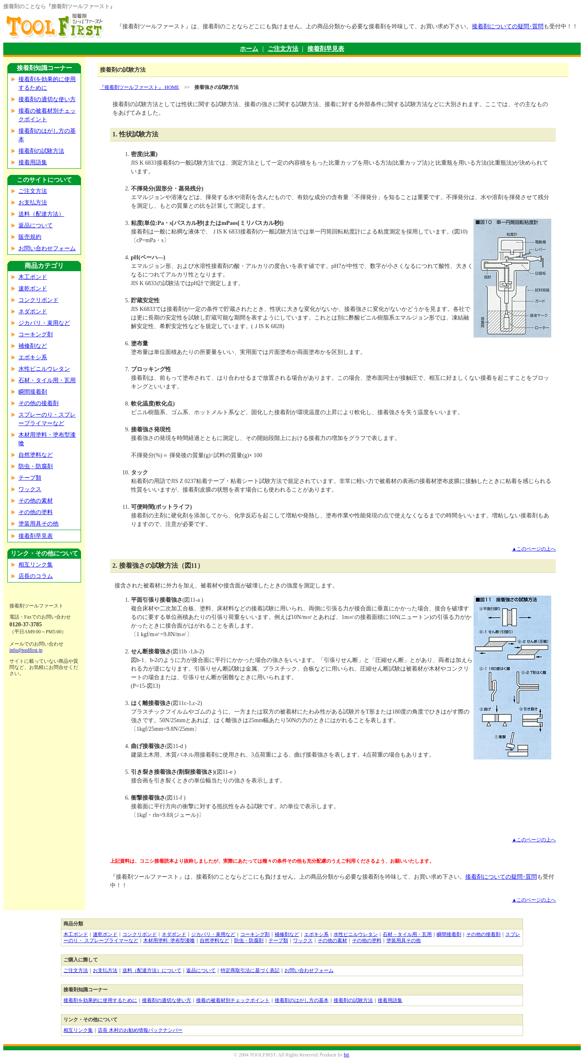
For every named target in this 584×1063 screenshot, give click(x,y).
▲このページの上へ (534, 549)
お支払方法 (32, 202)
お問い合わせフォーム (47, 248)
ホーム (249, 48)
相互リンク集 (35, 565)
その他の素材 (35, 501)
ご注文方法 (283, 48)
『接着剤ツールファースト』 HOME (139, 87)
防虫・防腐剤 (35, 466)
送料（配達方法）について (151, 970)
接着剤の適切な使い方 (47, 99)
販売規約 (29, 237)
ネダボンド (32, 311)
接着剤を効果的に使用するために (100, 1000)
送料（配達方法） (41, 214)
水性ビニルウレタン (44, 369)
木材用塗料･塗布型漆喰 (169, 940)
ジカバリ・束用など (44, 323)
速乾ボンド (32, 289)
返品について (35, 225)
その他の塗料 (35, 512)
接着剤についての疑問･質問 (507, 26)
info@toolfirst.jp (26, 650)
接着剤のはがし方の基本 (302, 1000)
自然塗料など (35, 455)
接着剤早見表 (325, 48)
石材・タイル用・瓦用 (47, 380)
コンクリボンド (38, 300)
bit (346, 1055)
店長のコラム (35, 576)
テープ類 (29, 478)
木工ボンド (32, 277)
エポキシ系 (32, 357)
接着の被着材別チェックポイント (233, 1000)
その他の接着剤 (38, 403)
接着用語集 (32, 162)
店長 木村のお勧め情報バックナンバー (140, 1030)
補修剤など (32, 346)
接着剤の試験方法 (41, 151)
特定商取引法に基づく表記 (250, 970)
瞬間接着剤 (32, 392)
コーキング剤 (35, 334)
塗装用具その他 (38, 524)
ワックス (29, 489)
